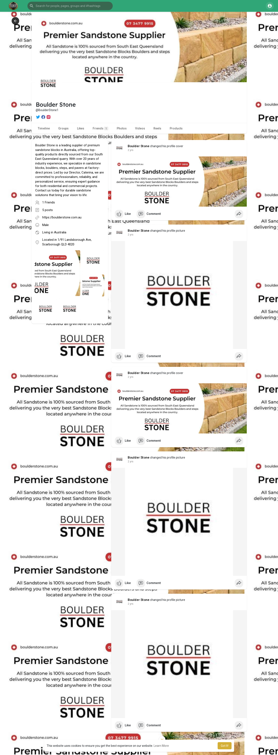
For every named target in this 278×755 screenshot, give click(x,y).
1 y (129, 150)
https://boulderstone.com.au (61, 217)
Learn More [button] (161, 745)
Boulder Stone (139, 146)
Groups (63, 128)
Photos (122, 128)
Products (176, 128)
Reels (157, 128)
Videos (140, 128)
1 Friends (48, 202)
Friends (100, 128)
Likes (80, 128)
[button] (70, 6)
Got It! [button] (224, 745)
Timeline (44, 128)
